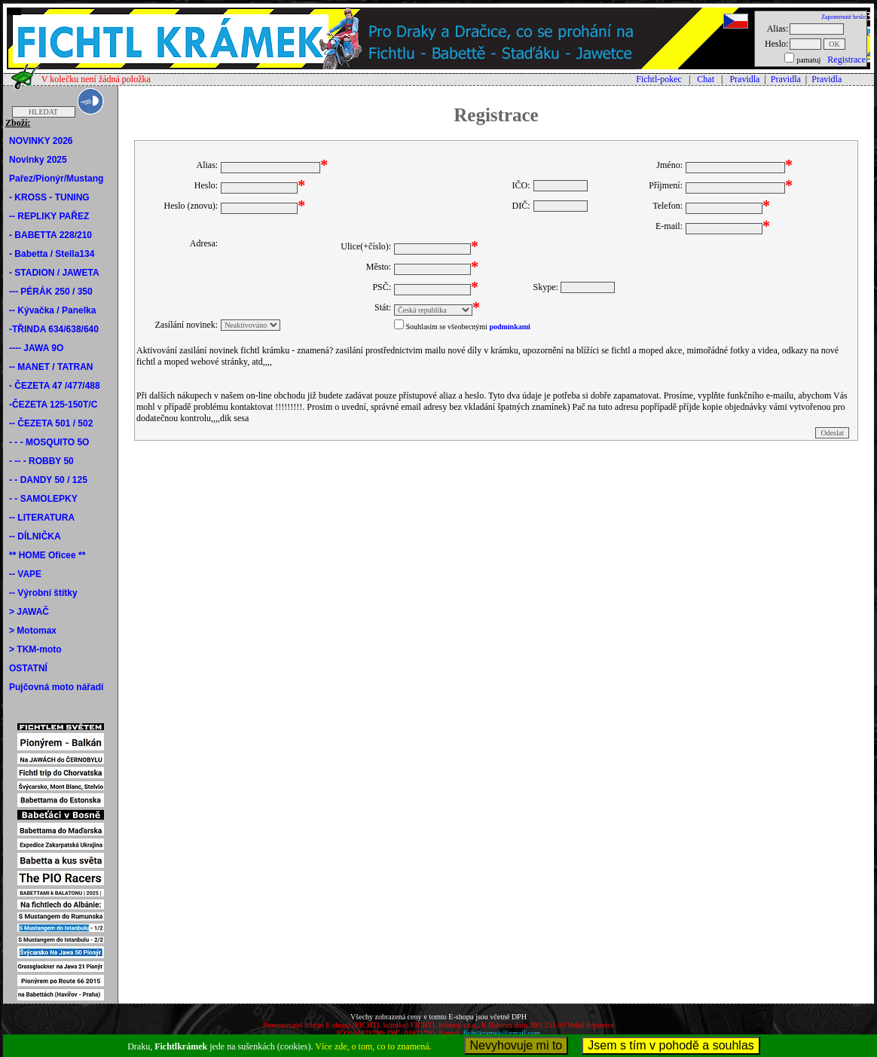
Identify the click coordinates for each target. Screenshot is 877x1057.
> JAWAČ (29, 611)
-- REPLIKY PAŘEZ (49, 216)
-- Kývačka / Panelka (52, 310)
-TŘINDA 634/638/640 (54, 329)
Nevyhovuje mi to (516, 1045)
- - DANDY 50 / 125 (48, 480)
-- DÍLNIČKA (35, 536)
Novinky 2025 (38, 159)
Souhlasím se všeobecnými (446, 326)
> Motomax (33, 630)
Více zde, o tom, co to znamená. (373, 1046)
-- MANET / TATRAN (51, 367)
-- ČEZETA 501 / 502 (51, 423)
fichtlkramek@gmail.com (502, 1033)
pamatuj (808, 60)
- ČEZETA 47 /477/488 (54, 385)
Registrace (846, 59)
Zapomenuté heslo (843, 17)
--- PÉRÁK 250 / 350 (51, 291)
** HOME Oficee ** (47, 555)
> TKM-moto (35, 649)
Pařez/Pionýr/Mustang (56, 178)
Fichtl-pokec (659, 79)
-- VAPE (25, 574)
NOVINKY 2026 (41, 141)
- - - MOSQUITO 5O (49, 442)
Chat (705, 79)
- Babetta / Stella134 (51, 254)
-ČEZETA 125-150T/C (53, 404)
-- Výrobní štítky (43, 593)
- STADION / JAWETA (54, 272)
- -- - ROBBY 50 (41, 461)
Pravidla (744, 79)
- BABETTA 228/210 (50, 235)
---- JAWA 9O (36, 348)
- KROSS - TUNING (49, 197)
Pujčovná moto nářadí (56, 687)
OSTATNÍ (28, 668)
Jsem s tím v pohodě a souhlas (671, 1045)
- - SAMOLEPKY (43, 498)
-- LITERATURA (42, 517)
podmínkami (509, 326)
